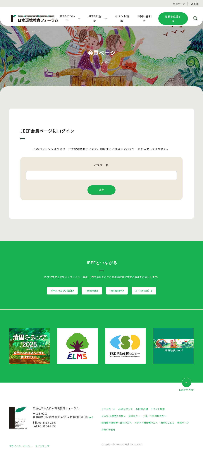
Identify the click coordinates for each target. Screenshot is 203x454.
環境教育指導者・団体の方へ (119, 423)
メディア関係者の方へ (152, 423)
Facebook (84, 290)
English (195, 3)
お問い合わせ (126, 429)
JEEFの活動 (147, 409)
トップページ (14, 31)
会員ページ (179, 3)
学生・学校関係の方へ (162, 416)
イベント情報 (165, 409)
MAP (91, 417)
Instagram (125, 290)
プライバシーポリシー (22, 446)
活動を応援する (173, 19)
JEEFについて (129, 409)
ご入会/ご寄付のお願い (116, 416)
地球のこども (177, 423)
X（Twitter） (167, 290)
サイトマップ (47, 446)
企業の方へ (139, 416)
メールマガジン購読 (39, 290)
